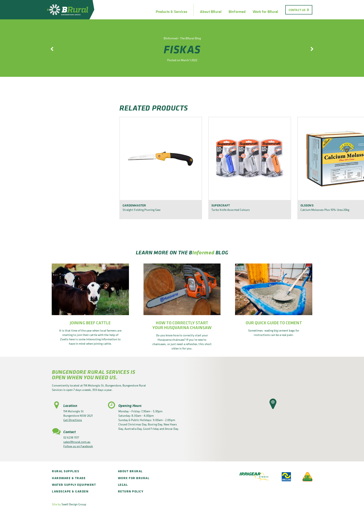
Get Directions (72, 420)
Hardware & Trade (69, 478)
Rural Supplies (65, 471)
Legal (123, 484)
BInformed (237, 11)
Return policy (130, 491)
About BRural (211, 11)
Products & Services (171, 11)
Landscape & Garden (70, 491)
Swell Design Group (73, 504)
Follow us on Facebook (78, 446)
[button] (273, 403)
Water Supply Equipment (74, 484)
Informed (203, 252)
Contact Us (297, 9)
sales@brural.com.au (76, 442)
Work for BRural (265, 11)
